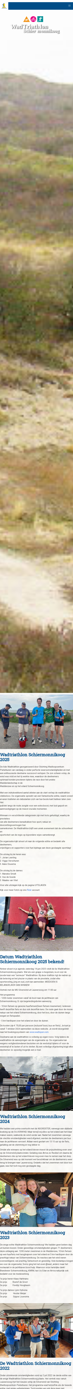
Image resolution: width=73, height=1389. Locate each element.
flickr (29, 890)
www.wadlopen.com (39, 1032)
